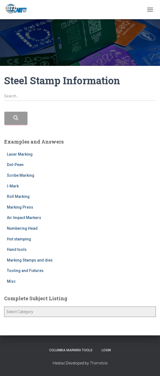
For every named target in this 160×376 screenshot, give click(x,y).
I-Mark (13, 186)
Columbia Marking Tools (70, 350)
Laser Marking (20, 154)
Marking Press (20, 207)
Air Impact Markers (24, 217)
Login (106, 350)
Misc (11, 281)
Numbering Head (22, 228)
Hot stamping (19, 239)
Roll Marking (18, 196)
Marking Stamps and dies (30, 260)
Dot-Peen (15, 164)
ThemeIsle (99, 363)
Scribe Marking (20, 175)
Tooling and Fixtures (25, 270)
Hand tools (17, 249)
